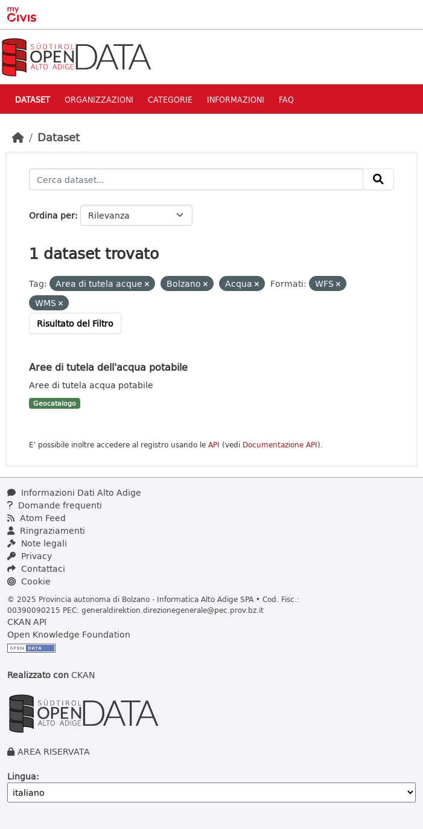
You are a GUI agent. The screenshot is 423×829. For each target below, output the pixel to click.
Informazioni (235, 99)
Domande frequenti (54, 505)
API (214, 444)
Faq (286, 99)
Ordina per (52, 215)
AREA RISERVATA (53, 751)
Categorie (170, 99)
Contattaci (36, 568)
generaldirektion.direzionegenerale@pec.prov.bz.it (172, 609)
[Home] (18, 137)
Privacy (29, 555)
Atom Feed (36, 517)
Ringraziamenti (46, 530)
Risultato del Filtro (75, 323)
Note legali (37, 543)
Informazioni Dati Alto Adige (74, 492)
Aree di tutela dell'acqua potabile (108, 366)
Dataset (32, 99)
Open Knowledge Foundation (68, 634)
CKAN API (26, 621)
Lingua (21, 776)
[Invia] (378, 179)
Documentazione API (280, 444)
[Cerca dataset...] (196, 179)
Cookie (29, 581)
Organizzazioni (99, 99)
